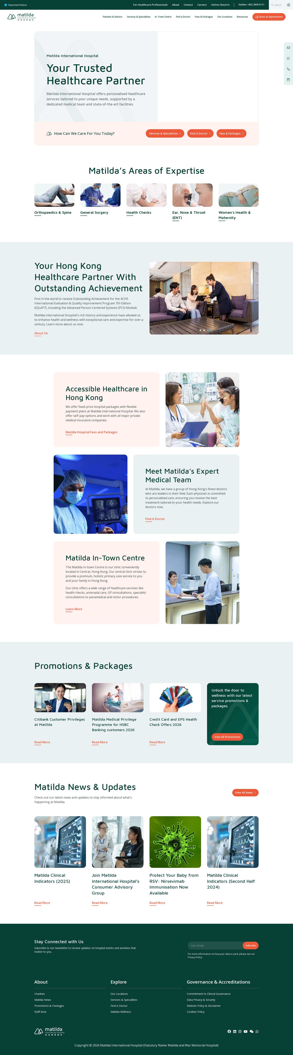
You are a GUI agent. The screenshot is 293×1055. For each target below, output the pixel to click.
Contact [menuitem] (188, 4)
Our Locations (224, 16)
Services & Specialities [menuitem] (124, 1000)
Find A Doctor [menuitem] (119, 1006)
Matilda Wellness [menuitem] (121, 1011)
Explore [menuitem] (119, 982)
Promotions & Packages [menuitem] (49, 1006)
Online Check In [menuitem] (220, 4)
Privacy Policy (195, 957)
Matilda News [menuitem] (42, 1000)
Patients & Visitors (112, 16)
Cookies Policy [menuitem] (195, 1011)
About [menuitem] (175, 4)
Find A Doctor (199, 133)
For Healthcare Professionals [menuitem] (150, 4)
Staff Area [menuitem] (40, 1011)
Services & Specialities (138, 16)
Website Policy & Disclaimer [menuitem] (204, 1006)
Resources (242, 16)
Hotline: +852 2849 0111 (251, 4)
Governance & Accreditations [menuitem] (218, 982)
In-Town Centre (163, 16)
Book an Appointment (269, 16)
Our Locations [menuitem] (119, 994)
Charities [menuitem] (39, 994)
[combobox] (276, 5)
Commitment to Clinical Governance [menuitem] (209, 994)
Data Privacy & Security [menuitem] (201, 1000)
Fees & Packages (204, 16)
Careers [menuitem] (202, 4)
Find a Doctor (183, 16)
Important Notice (15, 5)
